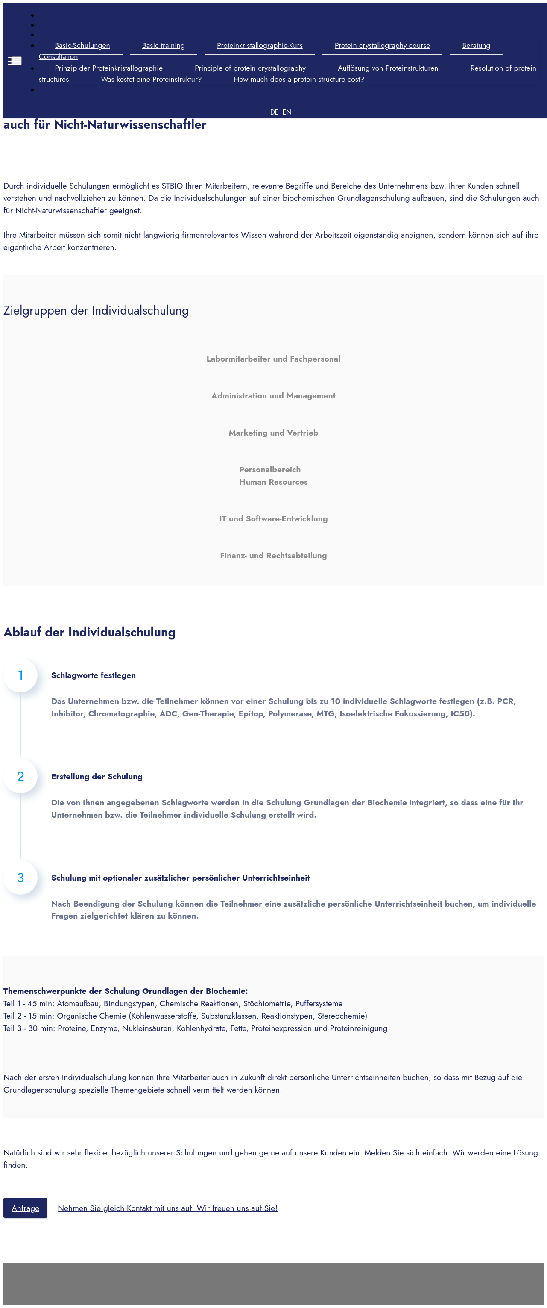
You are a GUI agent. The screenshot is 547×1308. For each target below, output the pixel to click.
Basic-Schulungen (81, 45)
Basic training (162, 45)
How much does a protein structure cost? (298, 79)
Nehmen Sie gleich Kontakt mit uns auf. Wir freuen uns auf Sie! (168, 1208)
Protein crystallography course (381, 45)
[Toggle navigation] (15, 60)
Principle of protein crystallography (249, 68)
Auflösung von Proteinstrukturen (387, 68)
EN (286, 112)
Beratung (476, 45)
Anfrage (25, 1208)
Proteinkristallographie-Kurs (258, 45)
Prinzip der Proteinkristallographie (108, 68)
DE (274, 112)
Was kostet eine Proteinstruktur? (150, 79)
